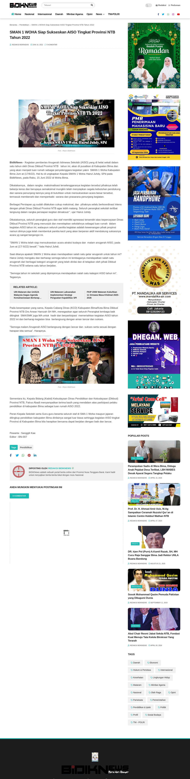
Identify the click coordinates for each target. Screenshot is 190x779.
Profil (135, 544)
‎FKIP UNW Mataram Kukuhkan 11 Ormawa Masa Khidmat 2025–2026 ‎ (103, 295)
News (99, 14)
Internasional (45, 14)
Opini (89, 14)
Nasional (29, 14)
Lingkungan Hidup (161, 677)
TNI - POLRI (137, 458)
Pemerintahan (159, 700)
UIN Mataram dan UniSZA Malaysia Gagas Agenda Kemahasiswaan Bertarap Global (26, 295)
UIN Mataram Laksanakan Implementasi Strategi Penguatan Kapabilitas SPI (63, 295)
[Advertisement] (67, 76)
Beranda (13, 25)
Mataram (137, 685)
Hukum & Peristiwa (142, 670)
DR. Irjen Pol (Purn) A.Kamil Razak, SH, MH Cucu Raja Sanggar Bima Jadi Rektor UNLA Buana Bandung (153, 555)
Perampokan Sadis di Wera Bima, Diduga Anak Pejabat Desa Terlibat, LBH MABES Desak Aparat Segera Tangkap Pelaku (152, 470)
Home (16, 14)
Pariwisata (138, 700)
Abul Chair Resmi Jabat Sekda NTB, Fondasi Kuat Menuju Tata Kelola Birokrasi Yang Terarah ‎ (154, 637)
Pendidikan (24, 25)
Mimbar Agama (75, 14)
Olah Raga (156, 692)
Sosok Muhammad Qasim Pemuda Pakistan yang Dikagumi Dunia (153, 596)
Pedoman (174, 5)
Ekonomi (154, 662)
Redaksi (161, 5)
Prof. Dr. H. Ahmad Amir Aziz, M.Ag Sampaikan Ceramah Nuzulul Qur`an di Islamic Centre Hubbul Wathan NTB (150, 512)
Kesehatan (138, 677)
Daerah (59, 14)
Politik (163, 707)
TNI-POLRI (113, 14)
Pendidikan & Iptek (142, 707)
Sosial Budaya (154, 715)
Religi (135, 501)
